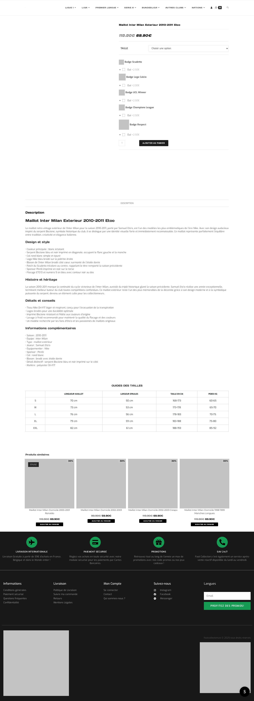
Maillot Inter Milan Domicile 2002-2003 (101, 510)
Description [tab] (127, 203)
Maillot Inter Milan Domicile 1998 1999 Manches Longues (204, 512)
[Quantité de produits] (122, 143)
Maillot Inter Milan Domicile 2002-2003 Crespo (152, 512)
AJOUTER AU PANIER (49, 524)
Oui (133, 69)
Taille (124, 48)
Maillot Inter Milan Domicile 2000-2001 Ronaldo (49, 512)
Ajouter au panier (154, 143)
